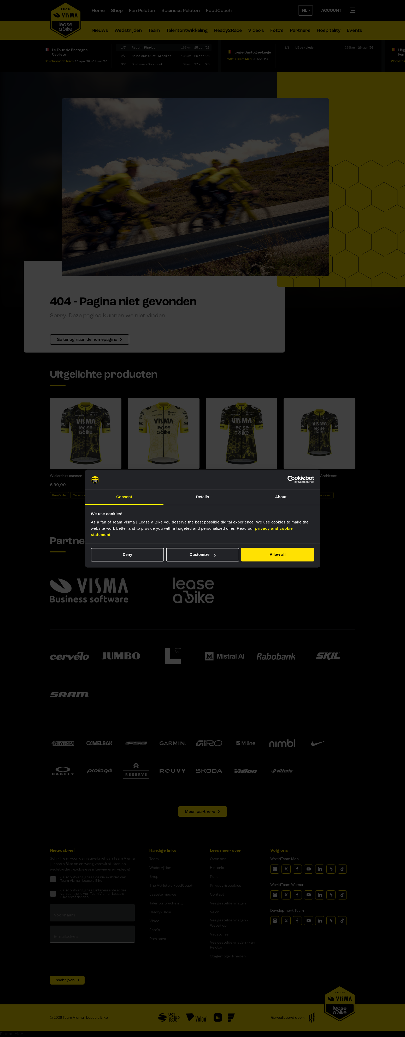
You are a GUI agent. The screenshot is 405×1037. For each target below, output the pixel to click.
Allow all (278, 554)
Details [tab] (202, 496)
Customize (203, 554)
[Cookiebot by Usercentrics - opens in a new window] (291, 480)
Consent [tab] (124, 496)
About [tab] (281, 496)
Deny (127, 554)
